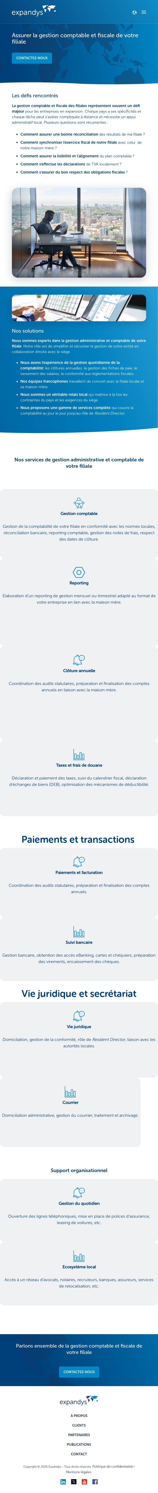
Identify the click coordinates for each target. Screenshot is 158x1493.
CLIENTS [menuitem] (79, 1425)
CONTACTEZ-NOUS (32, 58)
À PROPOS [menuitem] (79, 1416)
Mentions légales (78, 1472)
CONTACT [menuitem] (79, 1454)
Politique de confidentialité (112, 1466)
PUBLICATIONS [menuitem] (79, 1445)
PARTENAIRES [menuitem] (79, 1435)
